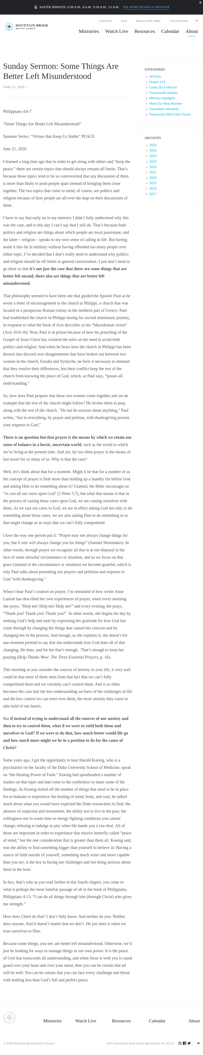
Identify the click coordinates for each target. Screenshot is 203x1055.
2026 (153, 145)
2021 (153, 172)
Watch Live (116, 31)
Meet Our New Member (165, 103)
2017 (153, 194)
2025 (153, 150)
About (194, 1020)
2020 (153, 177)
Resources (121, 1020)
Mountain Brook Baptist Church (34, 1043)
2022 (153, 167)
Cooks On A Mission (163, 87)
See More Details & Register (146, 7)
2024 (153, 156)
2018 (153, 188)
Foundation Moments (164, 109)
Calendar (157, 1020)
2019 (153, 183)
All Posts (155, 76)
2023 (153, 161)
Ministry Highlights (162, 98)
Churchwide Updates (163, 92)
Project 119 (157, 82)
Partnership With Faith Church (170, 114)
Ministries (52, 1020)
